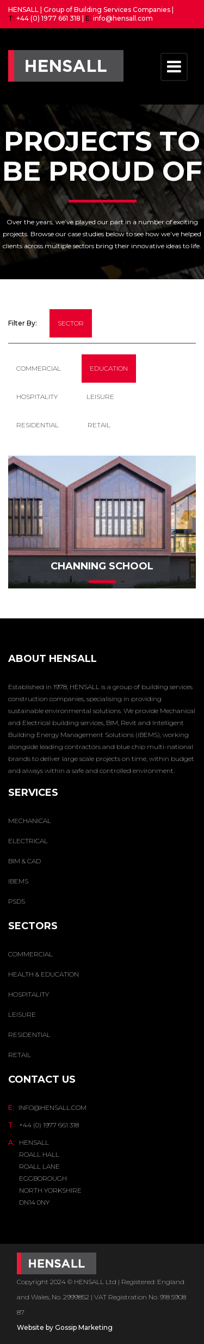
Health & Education (43, 974)
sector (71, 323)
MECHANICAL (29, 821)
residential (37, 425)
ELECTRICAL (28, 841)
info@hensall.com (123, 18)
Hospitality (37, 396)
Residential (29, 1034)
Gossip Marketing (84, 1327)
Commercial (38, 368)
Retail (99, 425)
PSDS (16, 901)
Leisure (100, 396)
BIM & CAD (24, 861)
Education (109, 368)
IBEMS (18, 881)
